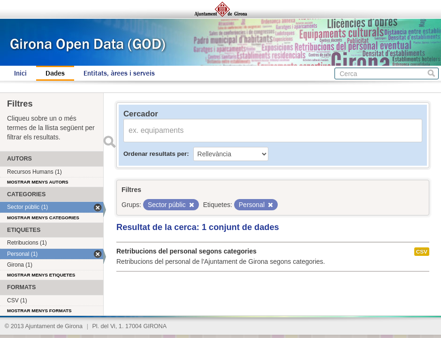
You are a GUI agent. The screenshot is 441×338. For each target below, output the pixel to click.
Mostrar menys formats (39, 310)
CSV (421, 251)
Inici (20, 73)
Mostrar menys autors (37, 181)
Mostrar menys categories (43, 217)
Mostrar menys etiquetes (41, 274)
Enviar (109, 142)
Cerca (431, 73)
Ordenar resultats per (155, 153)
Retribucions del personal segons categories (186, 251)
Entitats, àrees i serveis (119, 73)
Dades (55, 73)
